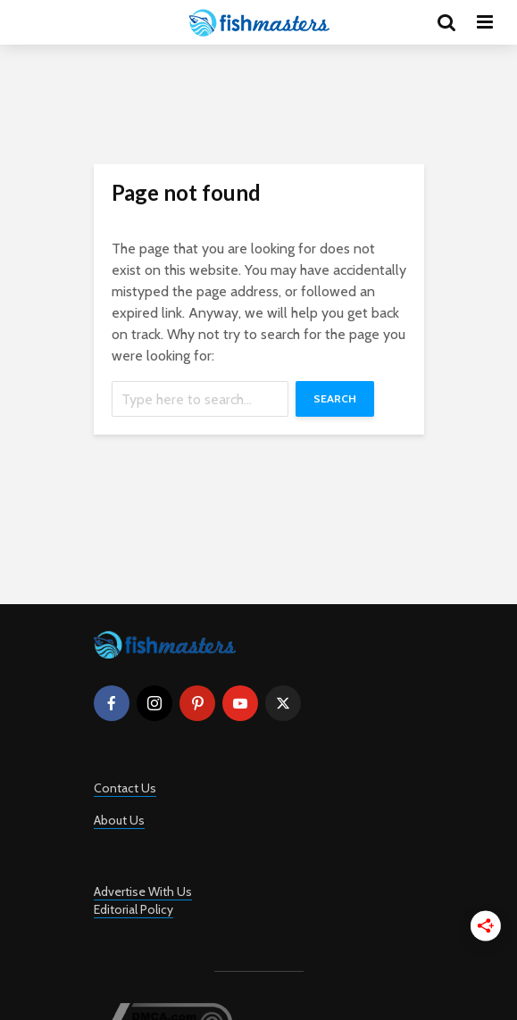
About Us (119, 820)
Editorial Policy (133, 909)
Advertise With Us (143, 891)
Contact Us (125, 788)
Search (334, 398)
